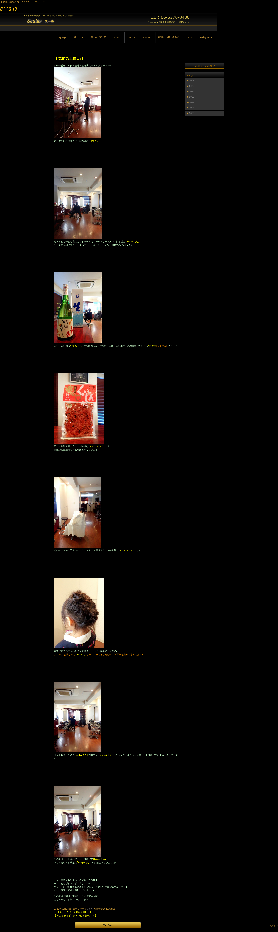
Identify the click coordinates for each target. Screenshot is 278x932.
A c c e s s (147, 37)
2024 (191, 91)
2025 (191, 86)
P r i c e (131, 37)
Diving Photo (206, 37)
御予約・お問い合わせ (168, 37)
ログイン (273, 925)
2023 (191, 96)
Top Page (62, 37)
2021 (191, 107)
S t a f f (117, 37)
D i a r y (188, 37)
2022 (191, 102)
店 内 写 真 (98, 37)
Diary (89, 908)
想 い (78, 37)
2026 (191, 80)
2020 (191, 113)
